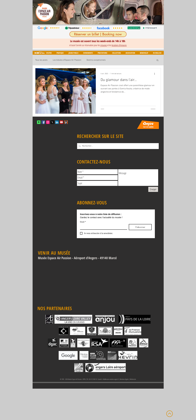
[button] (49, 53)
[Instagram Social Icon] (48, 122)
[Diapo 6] (103, 20)
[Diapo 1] (87, 20)
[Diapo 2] (90, 20)
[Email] (103, 226)
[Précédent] (36, 12)
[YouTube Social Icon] (61, 122)
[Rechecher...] (117, 146)
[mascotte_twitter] (66, 122)
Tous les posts (41, 60)
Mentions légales (124, 379)
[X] (52, 122)
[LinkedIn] (57, 122)
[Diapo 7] (106, 20)
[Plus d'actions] (155, 73)
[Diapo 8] (109, 20)
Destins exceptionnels (96, 60)
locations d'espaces (119, 45)
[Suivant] (160, 12)
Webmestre (133, 379)
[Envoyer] (153, 189)
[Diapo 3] (93, 20)
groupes (103, 45)
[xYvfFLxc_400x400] (38, 122)
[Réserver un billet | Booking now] (98, 34)
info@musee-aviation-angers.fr (111, 379)
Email (83, 222)
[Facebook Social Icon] (43, 122)
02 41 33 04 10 (93, 379)
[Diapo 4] (96, 20)
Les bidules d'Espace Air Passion (67, 60)
